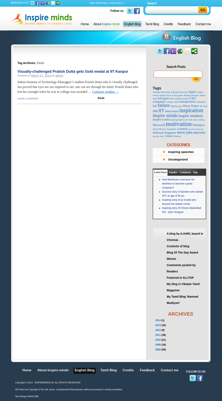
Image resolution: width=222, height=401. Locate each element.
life (190, 120)
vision (169, 136)
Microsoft (159, 125)
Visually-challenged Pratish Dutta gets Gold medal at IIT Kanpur (72, 71)
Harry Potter (191, 105)
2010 (158, 339)
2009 (158, 344)
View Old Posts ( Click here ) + (107, 2)
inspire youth (161, 119)
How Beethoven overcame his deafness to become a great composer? (178, 183)
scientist (182, 128)
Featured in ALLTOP (180, 277)
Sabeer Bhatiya (159, 129)
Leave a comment (27, 98)
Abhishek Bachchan (161, 92)
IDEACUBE (33, 396)
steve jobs (185, 132)
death (176, 102)
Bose (172, 99)
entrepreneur (188, 101)
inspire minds (165, 115)
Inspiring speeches (181, 152)
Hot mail (203, 106)
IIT (161, 110)
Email (101, 98)
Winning (177, 136)
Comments (185, 172)
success (199, 132)
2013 (158, 325)
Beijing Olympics (191, 95)
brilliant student (182, 99)
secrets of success (196, 129)
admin (59, 75)
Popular (173, 172)
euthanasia (201, 102)
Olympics (199, 125)
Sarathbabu (171, 129)
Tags (195, 172)
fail (155, 105)
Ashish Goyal (165, 95)
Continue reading (105, 91)
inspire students (190, 116)
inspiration (191, 110)
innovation (171, 111)
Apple (192, 91)
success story (158, 136)
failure (164, 105)
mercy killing (199, 120)
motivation (179, 124)
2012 (158, 330)
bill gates (163, 98)
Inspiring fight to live (179, 120)
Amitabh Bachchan (179, 92)
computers (159, 101)
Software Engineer (164, 132)
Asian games (177, 95)
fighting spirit (176, 106)
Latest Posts (160, 172)
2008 (158, 349)
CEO (193, 98)
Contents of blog (178, 246)
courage (169, 102)
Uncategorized (178, 159)
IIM (155, 111)
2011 (158, 335)
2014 (158, 320)
